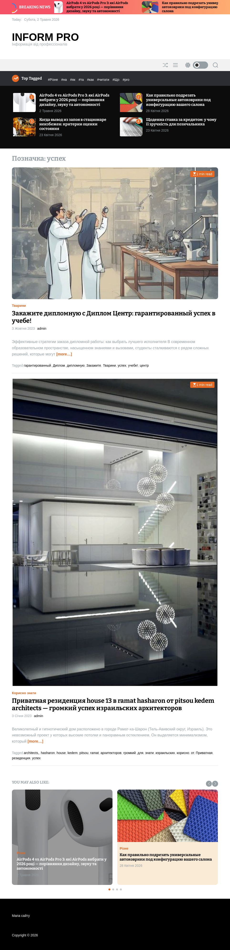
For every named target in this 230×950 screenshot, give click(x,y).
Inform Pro (45, 37)
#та (82, 80)
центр (144, 365)
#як (73, 80)
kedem (73, 753)
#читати (103, 80)
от (192, 753)
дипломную (76, 365)
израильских (165, 753)
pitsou (83, 753)
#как (91, 80)
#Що (116, 80)
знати (149, 753)
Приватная (204, 753)
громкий (129, 753)
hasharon (48, 753)
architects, (31, 753)
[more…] (64, 354)
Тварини (19, 305)
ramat (94, 753)
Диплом (59, 365)
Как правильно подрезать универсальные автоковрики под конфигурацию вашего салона (178, 100)
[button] (209, 784)
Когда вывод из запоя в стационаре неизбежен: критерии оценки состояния (72, 124)
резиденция (21, 758)
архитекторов (111, 753)
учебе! (133, 365)
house (61, 753)
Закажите (93, 365)
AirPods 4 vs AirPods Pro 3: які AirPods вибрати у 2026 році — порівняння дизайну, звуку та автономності (105, 7)
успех (122, 365)
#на (64, 80)
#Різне (53, 80)
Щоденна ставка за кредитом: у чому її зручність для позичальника (181, 121)
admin (41, 328)
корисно (183, 753)
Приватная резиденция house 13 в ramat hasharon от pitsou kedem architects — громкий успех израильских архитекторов (113, 704)
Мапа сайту (21, 916)
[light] (195, 65)
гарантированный (37, 365)
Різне (21, 853)
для (140, 753)
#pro (126, 80)
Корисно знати (24, 693)
